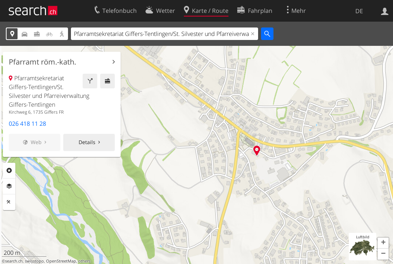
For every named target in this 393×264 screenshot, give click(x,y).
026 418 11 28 (27, 124)
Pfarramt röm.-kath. (42, 62)
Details (87, 142)
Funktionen (9, 202)
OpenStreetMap (61, 261)
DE (359, 11)
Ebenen (9, 186)
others (84, 261)
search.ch (14, 261)
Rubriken (9, 170)
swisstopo (34, 261)
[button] (383, 243)
